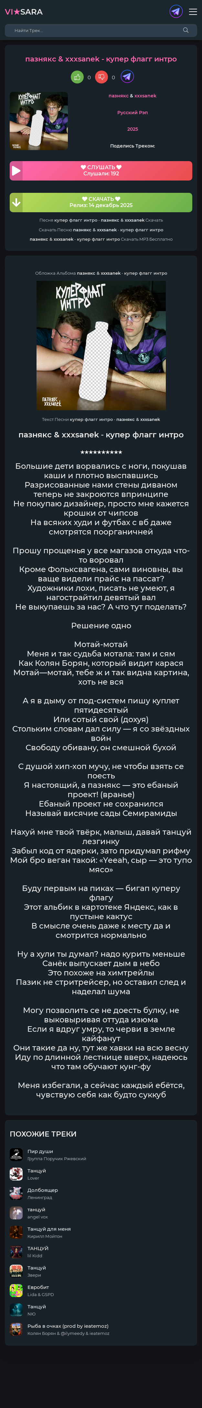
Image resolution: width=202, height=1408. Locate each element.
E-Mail (136, 1394)
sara (24, 11)
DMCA (101, 1387)
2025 (132, 129)
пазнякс (119, 96)
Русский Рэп (132, 113)
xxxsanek (145, 96)
